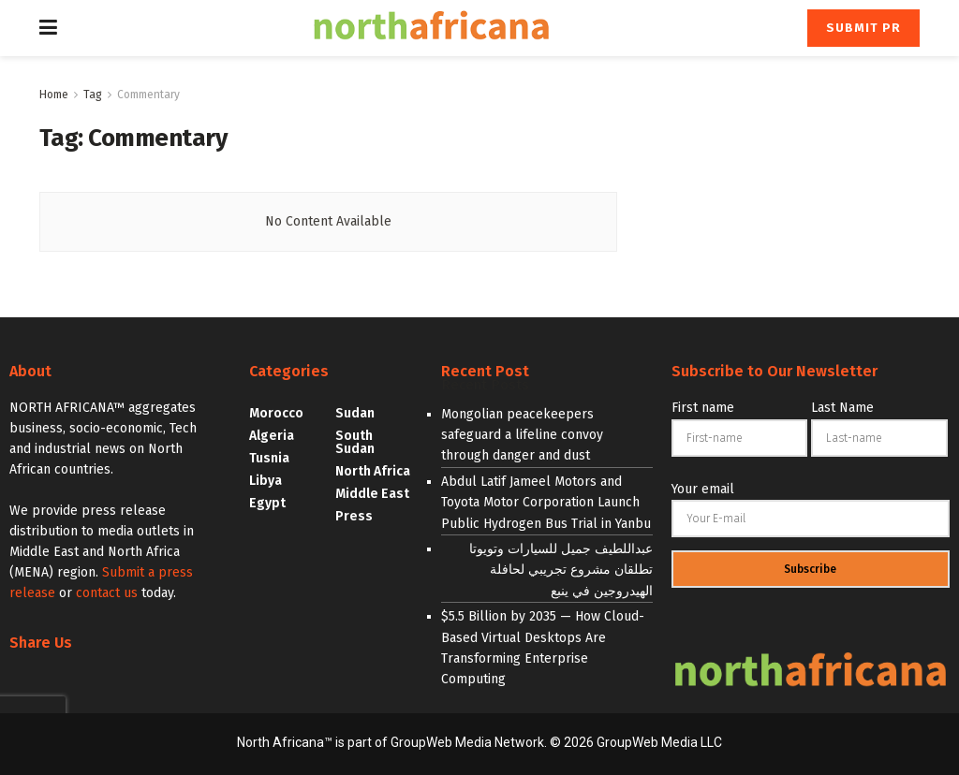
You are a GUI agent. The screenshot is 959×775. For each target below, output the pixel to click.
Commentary (148, 94)
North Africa (372, 471)
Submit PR (863, 28)
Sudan (355, 413)
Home (53, 94)
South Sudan (355, 442)
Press (354, 516)
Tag (92, 94)
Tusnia (269, 458)
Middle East (372, 494)
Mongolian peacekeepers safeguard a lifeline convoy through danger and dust (522, 435)
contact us (107, 593)
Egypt (267, 503)
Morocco (276, 413)
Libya (265, 481)
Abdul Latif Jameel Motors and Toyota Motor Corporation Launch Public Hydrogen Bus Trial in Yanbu (546, 503)
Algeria (271, 436)
